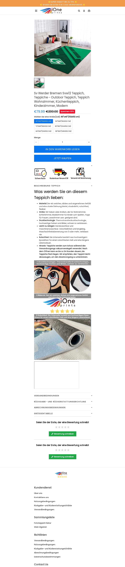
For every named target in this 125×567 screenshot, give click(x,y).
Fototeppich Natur (42, 523)
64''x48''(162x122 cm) (63, 121)
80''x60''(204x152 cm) (63, 126)
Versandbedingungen (44, 509)
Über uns (38, 493)
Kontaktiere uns (41, 497)
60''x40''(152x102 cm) (70, 116)
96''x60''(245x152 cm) (63, 131)
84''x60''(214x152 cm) (43, 131)
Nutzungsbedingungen (44, 501)
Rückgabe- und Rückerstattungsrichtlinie (53, 505)
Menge (37, 137)
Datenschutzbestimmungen (47, 556)
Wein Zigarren (40, 527)
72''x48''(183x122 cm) (43, 126)
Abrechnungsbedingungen (46, 552)
